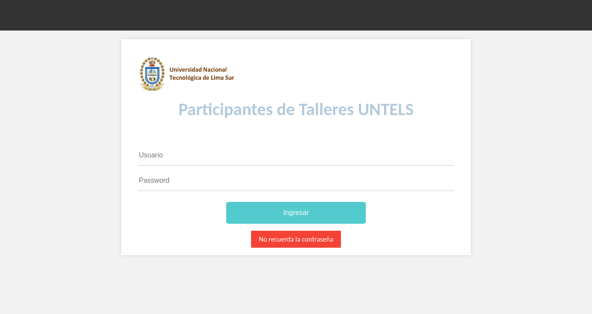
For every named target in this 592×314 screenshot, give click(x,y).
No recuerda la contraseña (296, 239)
